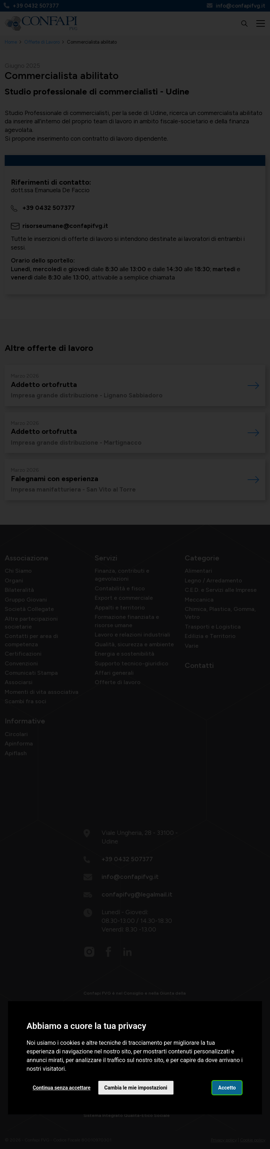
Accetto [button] (227, 1088)
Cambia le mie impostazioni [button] (135, 1088)
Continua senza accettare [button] (61, 1088)
